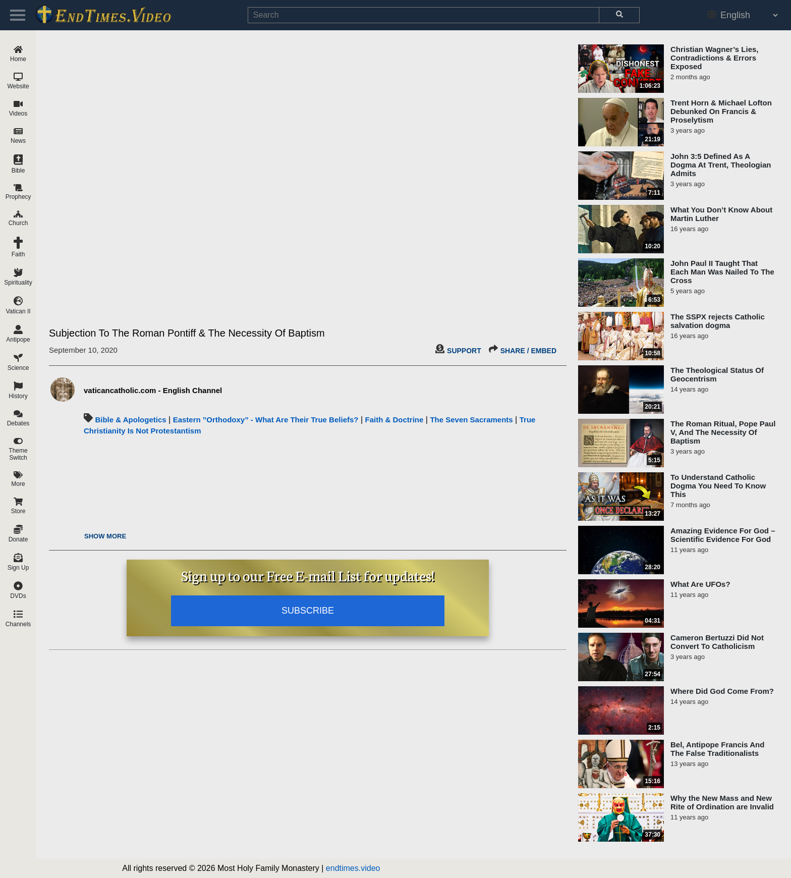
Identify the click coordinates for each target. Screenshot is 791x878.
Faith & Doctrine (394, 419)
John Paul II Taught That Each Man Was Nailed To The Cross (722, 272)
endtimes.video (353, 868)
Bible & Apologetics (130, 419)
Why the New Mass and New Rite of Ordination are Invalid (722, 802)
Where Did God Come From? (722, 691)
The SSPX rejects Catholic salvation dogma (717, 321)
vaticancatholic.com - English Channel (153, 390)
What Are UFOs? (700, 584)
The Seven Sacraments (471, 419)
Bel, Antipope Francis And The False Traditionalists (717, 748)
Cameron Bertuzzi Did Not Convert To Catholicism (717, 641)
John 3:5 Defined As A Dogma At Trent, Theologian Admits (720, 165)
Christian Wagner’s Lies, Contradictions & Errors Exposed (714, 58)
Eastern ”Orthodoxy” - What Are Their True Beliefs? (266, 419)
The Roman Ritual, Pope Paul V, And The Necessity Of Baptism (722, 432)
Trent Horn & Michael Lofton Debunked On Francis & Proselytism (721, 111)
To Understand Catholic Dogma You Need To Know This (718, 486)
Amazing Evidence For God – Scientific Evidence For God (722, 534)
